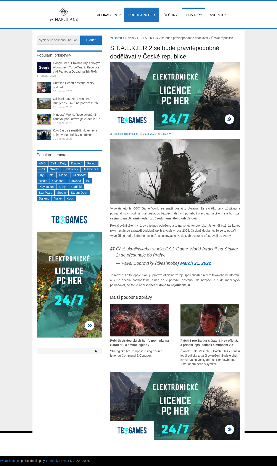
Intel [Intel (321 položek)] (51, 175)
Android (216, 15)
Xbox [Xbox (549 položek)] (70, 198)
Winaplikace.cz (10, 461)
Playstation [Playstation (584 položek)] (46, 186)
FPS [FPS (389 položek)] (42, 169)
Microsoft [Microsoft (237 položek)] (79, 175)
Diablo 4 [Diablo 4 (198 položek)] (76, 163)
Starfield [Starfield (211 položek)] (76, 186)
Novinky (193, 15)
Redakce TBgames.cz (125, 133)
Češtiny (171, 15)
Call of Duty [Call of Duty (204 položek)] (58, 163)
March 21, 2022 (195, 263)
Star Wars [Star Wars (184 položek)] (45, 192)
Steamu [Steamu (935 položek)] (44, 198)
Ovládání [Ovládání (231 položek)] (58, 181)
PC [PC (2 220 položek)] (88, 181)
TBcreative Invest (57, 461)
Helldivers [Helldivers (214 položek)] (71, 169)
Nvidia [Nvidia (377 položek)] (43, 181)
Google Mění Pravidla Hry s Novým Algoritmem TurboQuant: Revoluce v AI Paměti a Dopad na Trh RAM (76, 67)
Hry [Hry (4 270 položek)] (41, 175)
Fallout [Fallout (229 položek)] (91, 163)
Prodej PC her (141, 15)
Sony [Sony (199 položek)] (62, 186)
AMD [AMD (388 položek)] (42, 163)
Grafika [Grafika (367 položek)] (55, 169)
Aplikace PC (107, 15)
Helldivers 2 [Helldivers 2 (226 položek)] (90, 169)
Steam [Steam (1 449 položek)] (61, 192)
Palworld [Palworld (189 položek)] (75, 181)
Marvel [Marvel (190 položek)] (63, 175)
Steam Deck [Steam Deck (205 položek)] (79, 192)
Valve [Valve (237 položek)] (58, 198)
